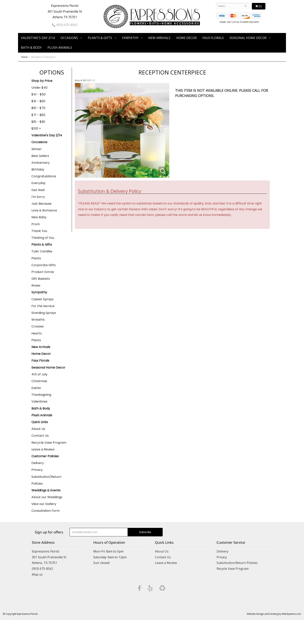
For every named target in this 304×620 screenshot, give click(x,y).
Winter (36, 149)
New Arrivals (159, 38)
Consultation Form (45, 510)
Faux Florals (213, 38)
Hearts (36, 333)
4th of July (39, 374)
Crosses (37, 326)
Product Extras (42, 272)
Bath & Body (31, 47)
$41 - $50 (38, 94)
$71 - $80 (38, 115)
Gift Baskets (40, 278)
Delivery (37, 463)
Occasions (69, 38)
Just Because (41, 203)
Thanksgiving (41, 394)
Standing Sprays (43, 313)
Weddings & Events (45, 490)
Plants (36, 258)
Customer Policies (45, 456)
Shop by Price (41, 81)
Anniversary (40, 162)
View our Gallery (43, 504)
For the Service (42, 306)
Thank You (39, 231)
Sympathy (130, 38)
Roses (35, 285)
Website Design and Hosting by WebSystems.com (274, 614)
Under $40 (39, 87)
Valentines (39, 401)
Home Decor (186, 38)
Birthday (37, 169)
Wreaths (38, 319)
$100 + (36, 128)
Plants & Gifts (100, 38)
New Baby (39, 217)
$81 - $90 (38, 121)
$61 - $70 (38, 108)
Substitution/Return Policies (46, 480)
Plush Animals (60, 47)
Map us (37, 574)
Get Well (38, 190)
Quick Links (39, 422)
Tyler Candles (41, 251)
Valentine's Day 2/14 (38, 38)
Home (24, 57)
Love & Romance (44, 210)
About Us (38, 429)
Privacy (37, 470)
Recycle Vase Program (48, 442)
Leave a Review (42, 449)
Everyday (38, 183)
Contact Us (40, 435)
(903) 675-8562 (65, 25)
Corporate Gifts (43, 265)
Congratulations (43, 176)
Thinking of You (42, 238)
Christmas (39, 381)
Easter (36, 388)
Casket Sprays (42, 299)
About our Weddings (46, 497)
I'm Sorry (38, 197)
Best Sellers (40, 156)
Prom (35, 224)
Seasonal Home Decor (248, 38)
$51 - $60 (38, 101)
